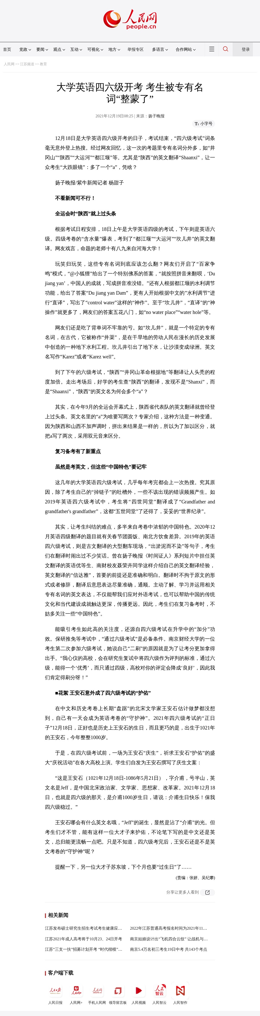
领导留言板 (118, 993)
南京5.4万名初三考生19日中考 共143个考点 (168, 949)
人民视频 (139, 993)
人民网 (9, 64)
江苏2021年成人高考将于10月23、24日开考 (83, 939)
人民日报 (55, 993)
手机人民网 (97, 993)
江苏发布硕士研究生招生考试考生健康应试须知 (87, 928)
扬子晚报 (156, 116)
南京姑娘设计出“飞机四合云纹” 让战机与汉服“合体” (176, 939)
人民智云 (159, 993)
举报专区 (135, 49)
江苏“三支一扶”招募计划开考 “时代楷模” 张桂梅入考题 (94, 949)
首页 (7, 49)
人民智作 (180, 993)
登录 (246, 49)
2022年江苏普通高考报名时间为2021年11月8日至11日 (177, 928)
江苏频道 (27, 64)
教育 (43, 64)
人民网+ (76, 993)
